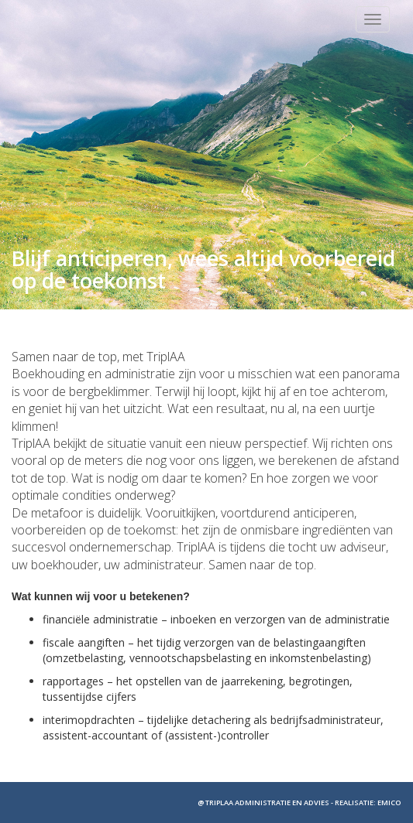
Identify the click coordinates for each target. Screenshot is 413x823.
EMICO (389, 802)
